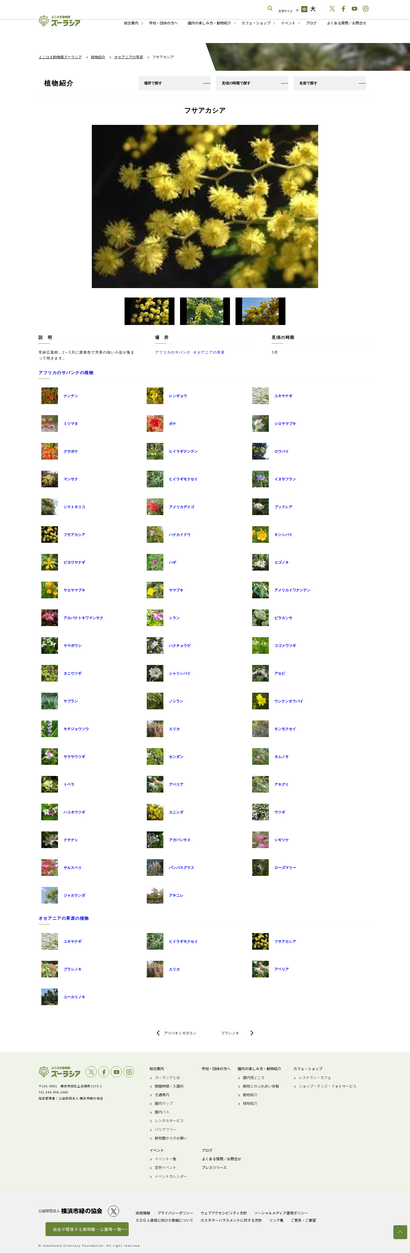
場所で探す (153, 83)
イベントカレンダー (171, 1176)
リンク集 (276, 1220)
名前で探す (308, 83)
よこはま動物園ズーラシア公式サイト (59, 20)
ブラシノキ (230, 1033)
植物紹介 (250, 1103)
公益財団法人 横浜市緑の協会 (70, 1211)
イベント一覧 (165, 1159)
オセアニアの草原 (209, 352)
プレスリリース (214, 1168)
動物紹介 (250, 1095)
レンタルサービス (169, 1121)
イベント (288, 23)
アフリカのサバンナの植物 (66, 373)
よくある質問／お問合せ (346, 23)
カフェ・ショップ (256, 23)
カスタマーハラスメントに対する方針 (231, 1220)
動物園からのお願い (171, 1138)
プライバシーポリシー (175, 1213)
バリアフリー (165, 1129)
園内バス (162, 1112)
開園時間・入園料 (169, 1086)
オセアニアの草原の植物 (64, 918)
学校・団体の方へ (163, 23)
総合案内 (131, 23)
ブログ (311, 23)
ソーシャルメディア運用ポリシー (281, 1213)
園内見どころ (254, 1077)
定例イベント (165, 1168)
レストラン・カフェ (315, 1077)
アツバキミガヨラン (180, 1033)
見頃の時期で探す (236, 83)
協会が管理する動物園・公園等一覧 (87, 1229)
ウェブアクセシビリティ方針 (224, 1213)
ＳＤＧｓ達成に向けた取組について (164, 1220)
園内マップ (164, 1103)
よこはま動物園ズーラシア (59, 1072)
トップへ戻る (400, 1232)
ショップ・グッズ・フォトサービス (327, 1086)
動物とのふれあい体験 (261, 1086)
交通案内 (162, 1095)
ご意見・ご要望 (303, 1220)
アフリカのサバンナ (173, 352)
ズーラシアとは (167, 1077)
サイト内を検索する (270, 8)
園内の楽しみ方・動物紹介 (209, 23)
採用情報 (143, 1213)
